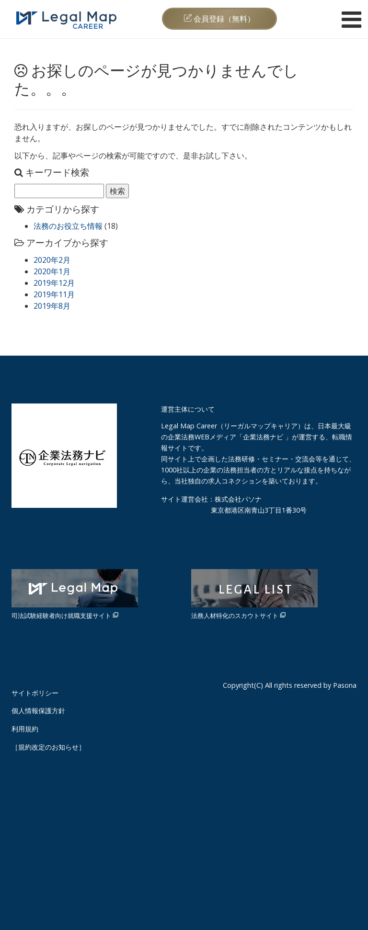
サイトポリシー (35, 692)
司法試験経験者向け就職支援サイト (75, 594)
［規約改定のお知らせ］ (48, 746)
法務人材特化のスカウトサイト (254, 594)
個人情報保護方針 (38, 710)
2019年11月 (54, 294)
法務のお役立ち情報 (68, 226)
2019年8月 (52, 306)
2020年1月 (52, 271)
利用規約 (25, 728)
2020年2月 (52, 260)
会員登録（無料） (219, 18)
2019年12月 (54, 283)
